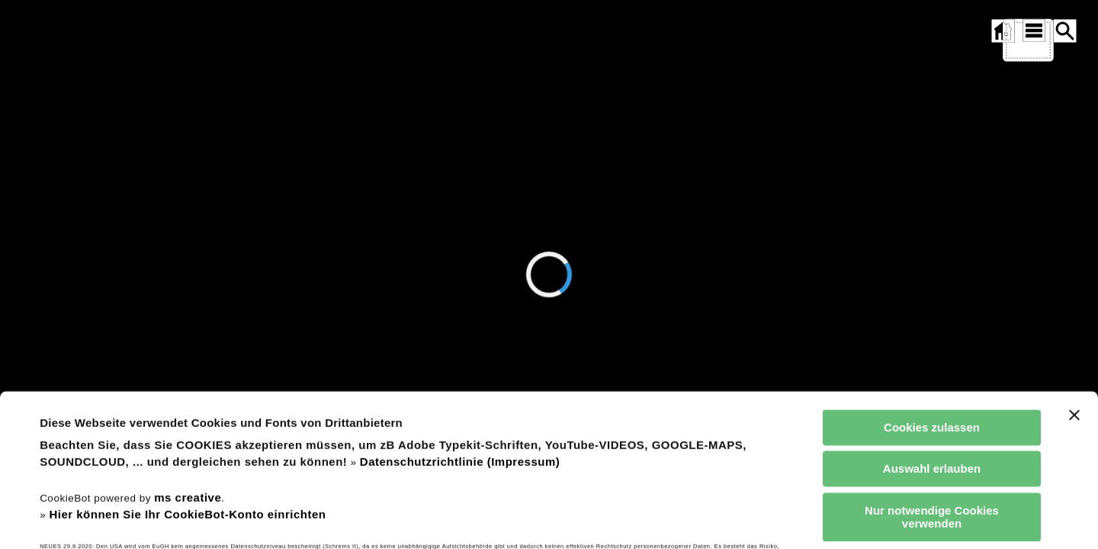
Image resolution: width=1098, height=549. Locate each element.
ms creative (187, 396)
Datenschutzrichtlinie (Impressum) (460, 361)
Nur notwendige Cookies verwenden (932, 416)
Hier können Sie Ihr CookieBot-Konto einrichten (187, 413)
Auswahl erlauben (932, 367)
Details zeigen (650, 518)
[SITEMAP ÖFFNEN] (1033, 30)
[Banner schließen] (1074, 314)
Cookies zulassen (932, 326)
